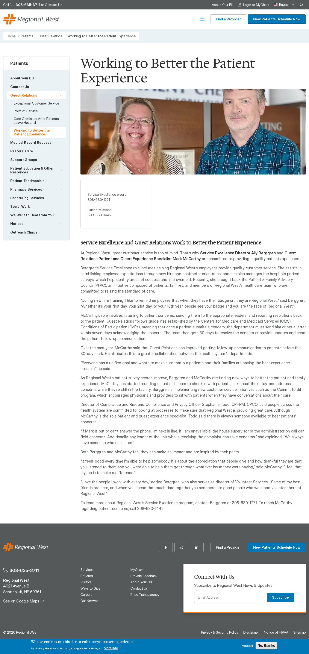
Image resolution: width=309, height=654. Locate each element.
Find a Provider (228, 19)
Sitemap (299, 632)
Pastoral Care (21, 151)
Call (21, 4)
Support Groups (23, 160)
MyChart (136, 570)
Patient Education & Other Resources (32, 170)
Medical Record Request (30, 142)
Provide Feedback (144, 576)
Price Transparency (144, 594)
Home (11, 36)
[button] (301, 5)
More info (111, 648)
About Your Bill (222, 5)
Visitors (121, 19)
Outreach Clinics (24, 232)
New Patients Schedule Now (276, 19)
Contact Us (53, 5)
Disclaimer (251, 632)
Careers (170, 19)
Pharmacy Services (26, 189)
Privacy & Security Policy (219, 632)
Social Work (20, 206)
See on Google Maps (21, 601)
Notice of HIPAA (276, 632)
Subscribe (280, 597)
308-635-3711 (24, 570)
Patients (101, 19)
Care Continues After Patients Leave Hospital (36, 121)
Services (80, 19)
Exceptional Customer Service (36, 103)
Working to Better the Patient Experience (32, 132)
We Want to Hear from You (32, 215)
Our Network (194, 19)
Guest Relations (50, 36)
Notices (16, 224)
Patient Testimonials (27, 181)
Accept (247, 645)
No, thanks (266, 645)
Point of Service (26, 111)
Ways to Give (146, 19)
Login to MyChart (256, 5)
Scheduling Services (27, 198)
